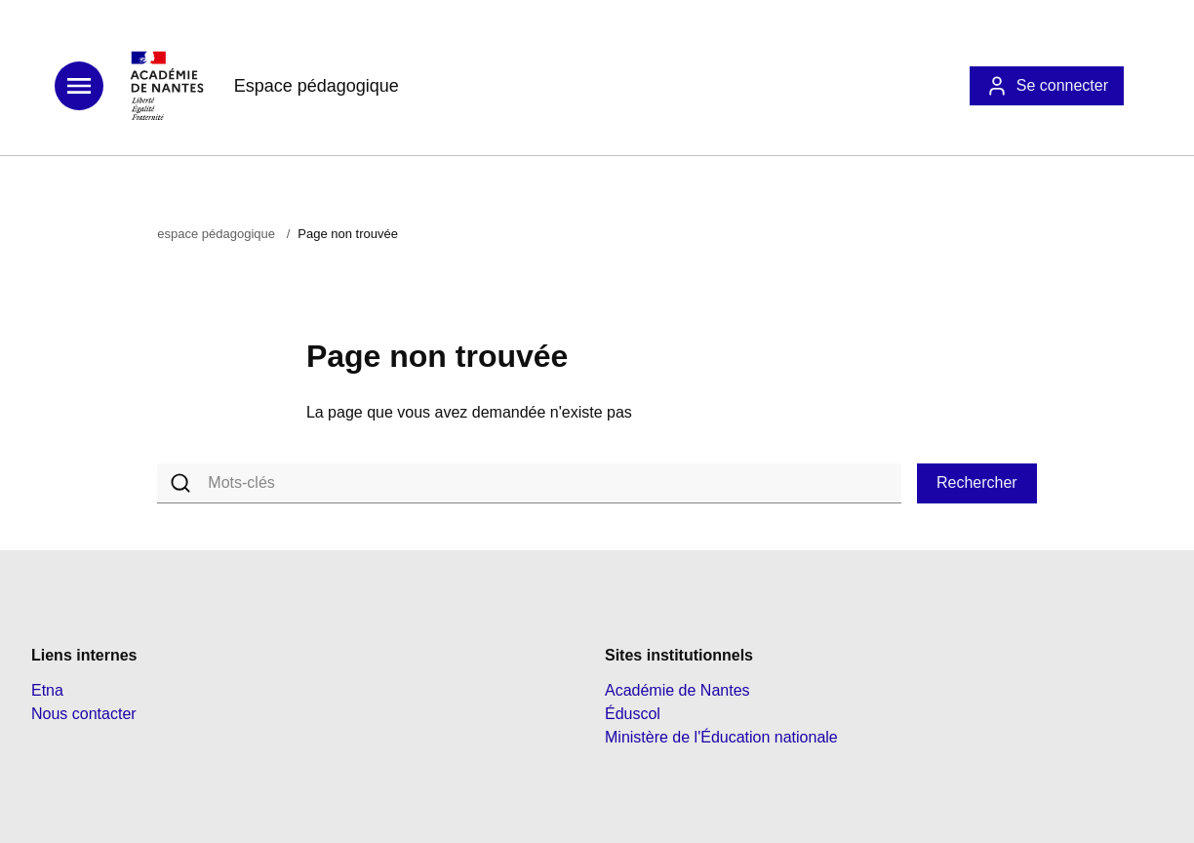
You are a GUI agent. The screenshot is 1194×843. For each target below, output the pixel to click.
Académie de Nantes (677, 690)
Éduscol (632, 713)
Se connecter (1046, 86)
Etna (47, 690)
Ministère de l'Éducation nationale (721, 737)
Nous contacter (84, 713)
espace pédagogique (216, 233)
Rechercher (976, 482)
